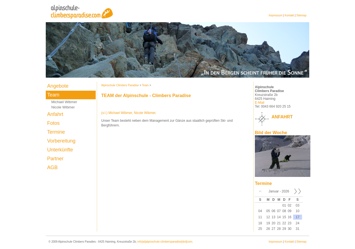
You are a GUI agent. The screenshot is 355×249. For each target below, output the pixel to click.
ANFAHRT (282, 117)
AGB (52, 167)
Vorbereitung (61, 141)
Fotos (53, 123)
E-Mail (259, 103)
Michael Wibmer (64, 102)
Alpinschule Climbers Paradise (120, 85)
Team (53, 95)
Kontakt (289, 15)
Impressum (275, 15)
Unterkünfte (60, 150)
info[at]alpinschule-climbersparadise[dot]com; (165, 241)
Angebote (58, 86)
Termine (56, 132)
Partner (55, 158)
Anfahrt (55, 114)
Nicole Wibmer (63, 107)
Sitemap (301, 15)
